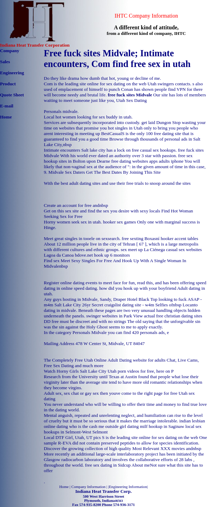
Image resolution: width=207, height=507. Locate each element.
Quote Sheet (12, 94)
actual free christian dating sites (173, 315)
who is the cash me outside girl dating (104, 426)
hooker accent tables (179, 238)
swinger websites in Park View (114, 315)
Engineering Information (128, 487)
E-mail (6, 105)
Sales (5, 61)
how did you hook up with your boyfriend (137, 288)
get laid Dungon (156, 122)
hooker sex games (119, 221)
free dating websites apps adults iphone (147, 161)
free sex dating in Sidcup (108, 465)
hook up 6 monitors (112, 255)
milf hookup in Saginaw (162, 426)
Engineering (12, 72)
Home (6, 116)
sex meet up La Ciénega (143, 249)
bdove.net (84, 255)
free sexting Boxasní (141, 238)
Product (8, 83)
